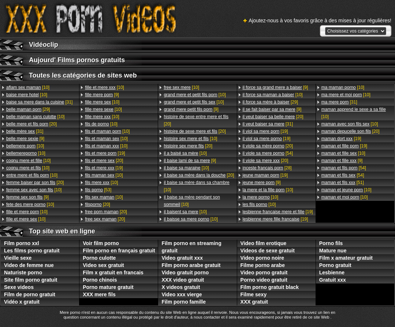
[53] (98, 189)
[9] (25, 138)
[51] (342, 182)
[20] (31, 124)
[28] (267, 167)
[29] (28, 109)
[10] (27, 87)
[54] (268, 153)
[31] (39, 102)
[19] (105, 153)
